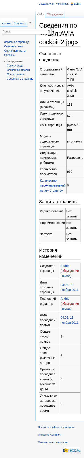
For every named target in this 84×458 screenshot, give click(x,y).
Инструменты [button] (14, 61)
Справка (9, 55)
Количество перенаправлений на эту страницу (53, 185)
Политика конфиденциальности (56, 427)
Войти (77, 3)
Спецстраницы (16, 74)
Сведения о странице (20, 78)
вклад (66, 276)
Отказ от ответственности (53, 442)
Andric (65, 266)
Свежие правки (13, 46)
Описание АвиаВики (49, 434)
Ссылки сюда (15, 65)
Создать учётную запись (53, 3)
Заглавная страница (16, 42)
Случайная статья (15, 50)
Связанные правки (18, 70)
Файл (40, 14)
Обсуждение (55, 14)
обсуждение (70, 271)
